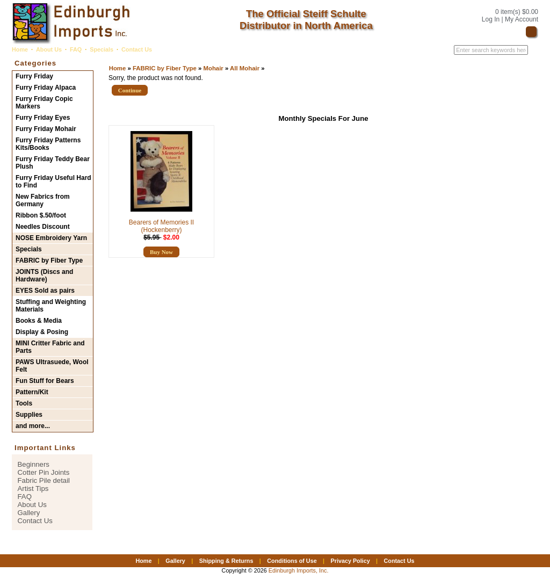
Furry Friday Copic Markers (44, 102)
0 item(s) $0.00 (516, 12)
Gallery (29, 513)
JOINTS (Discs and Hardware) (44, 275)
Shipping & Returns (226, 561)
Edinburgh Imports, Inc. (299, 570)
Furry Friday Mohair (46, 129)
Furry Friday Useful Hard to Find (53, 181)
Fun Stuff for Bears (45, 381)
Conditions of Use (291, 561)
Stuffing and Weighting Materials (51, 305)
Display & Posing (42, 332)
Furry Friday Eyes (43, 117)
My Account (521, 19)
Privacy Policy (350, 561)
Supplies (29, 414)
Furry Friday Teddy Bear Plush (53, 162)
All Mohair (244, 68)
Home (20, 49)
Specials (101, 49)
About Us (49, 49)
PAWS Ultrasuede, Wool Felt (52, 365)
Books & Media (39, 320)
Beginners (33, 464)
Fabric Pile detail (44, 480)
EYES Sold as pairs (45, 290)
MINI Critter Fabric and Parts (50, 346)
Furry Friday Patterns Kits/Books (48, 143)
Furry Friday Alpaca (46, 87)
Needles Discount (43, 226)
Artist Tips (33, 488)
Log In (491, 19)
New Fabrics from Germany (43, 200)
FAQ (76, 49)
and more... (33, 426)
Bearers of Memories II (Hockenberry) (161, 226)
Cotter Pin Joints (44, 472)
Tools (24, 403)
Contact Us (136, 49)
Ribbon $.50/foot (41, 215)
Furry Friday (34, 76)
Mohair (213, 68)
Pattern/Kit (32, 392)
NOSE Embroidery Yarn (51, 238)
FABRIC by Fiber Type (165, 68)
